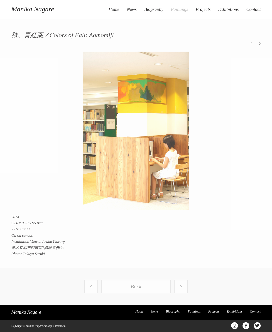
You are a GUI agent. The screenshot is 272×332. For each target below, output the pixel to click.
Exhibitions (228, 9)
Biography (153, 9)
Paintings (179, 9)
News (132, 9)
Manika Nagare (32, 9)
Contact (253, 9)
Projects (203, 9)
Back (136, 286)
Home (113, 9)
